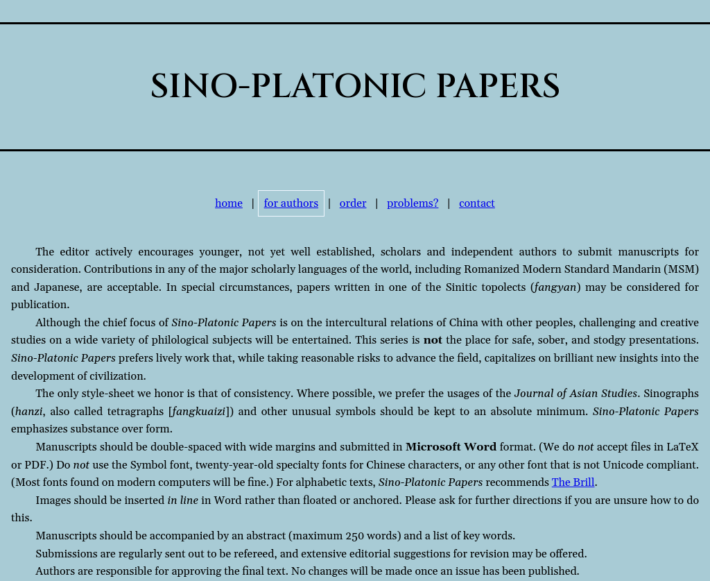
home (229, 203)
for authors (291, 203)
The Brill (573, 482)
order (353, 203)
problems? (412, 203)
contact (477, 203)
